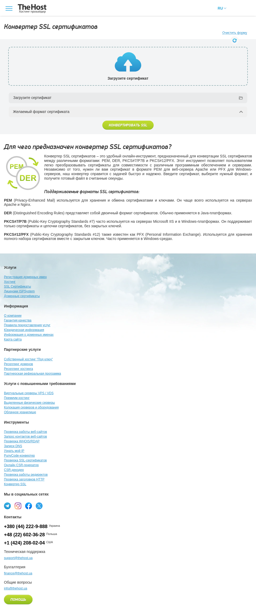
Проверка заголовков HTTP (24, 479)
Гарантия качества (17, 320)
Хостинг (10, 282)
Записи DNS (13, 446)
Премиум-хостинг (17, 398)
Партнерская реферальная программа (32, 373)
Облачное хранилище (20, 412)
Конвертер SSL (15, 484)
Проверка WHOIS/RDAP (21, 441)
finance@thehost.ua (18, 573)
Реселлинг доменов (18, 364)
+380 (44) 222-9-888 (26, 526)
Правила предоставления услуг (27, 325)
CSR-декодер (14, 470)
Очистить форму (234, 33)
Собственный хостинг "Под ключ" (28, 359)
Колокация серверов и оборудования (31, 407)
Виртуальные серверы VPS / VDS (28, 393)
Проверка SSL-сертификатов (25, 460)
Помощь (18, 599)
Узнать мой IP (14, 451)
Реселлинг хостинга (18, 369)
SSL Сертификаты (17, 286)
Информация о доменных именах (29, 335)
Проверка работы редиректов (26, 474)
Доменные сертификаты (22, 296)
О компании (12, 315)
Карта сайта (13, 339)
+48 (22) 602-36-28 (24, 534)
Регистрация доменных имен (25, 277)
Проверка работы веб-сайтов (25, 432)
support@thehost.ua (18, 558)
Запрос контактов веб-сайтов (25, 436)
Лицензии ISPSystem (19, 291)
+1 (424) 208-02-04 (24, 543)
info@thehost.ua (15, 588)
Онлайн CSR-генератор (21, 465)
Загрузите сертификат (32, 98)
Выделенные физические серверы (29, 403)
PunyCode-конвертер (19, 455)
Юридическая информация (24, 330)
